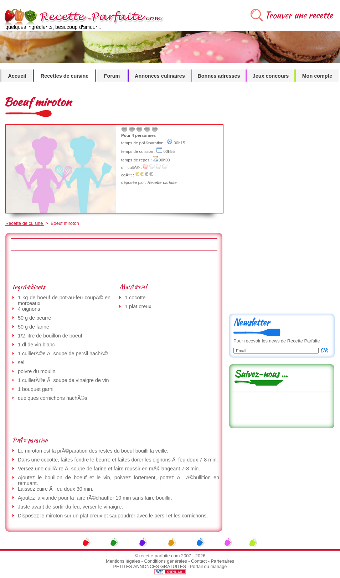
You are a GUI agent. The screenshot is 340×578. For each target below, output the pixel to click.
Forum (112, 76)
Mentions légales (123, 561)
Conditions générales (165, 561)
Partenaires (222, 561)
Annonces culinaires (160, 76)
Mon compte (317, 76)
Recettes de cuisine (64, 76)
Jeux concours (271, 76)
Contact (199, 561)
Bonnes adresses (218, 76)
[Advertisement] (113, 267)
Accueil (17, 76)
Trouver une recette (299, 15)
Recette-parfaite (162, 182)
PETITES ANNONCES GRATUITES (149, 566)
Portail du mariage (208, 566)
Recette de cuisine (24, 223)
